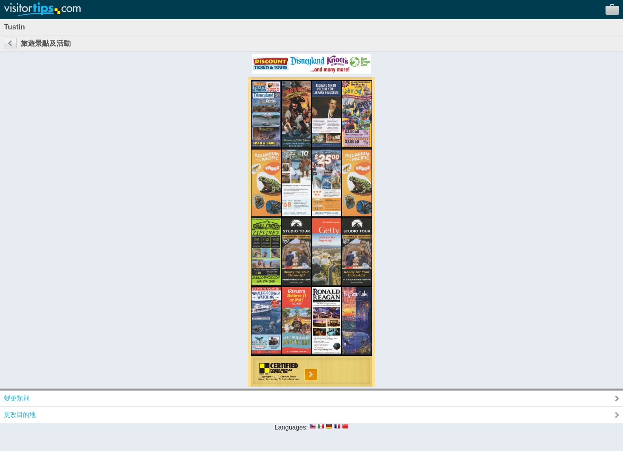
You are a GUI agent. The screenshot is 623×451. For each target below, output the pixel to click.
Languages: (291, 427)
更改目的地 (20, 414)
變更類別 (16, 398)
